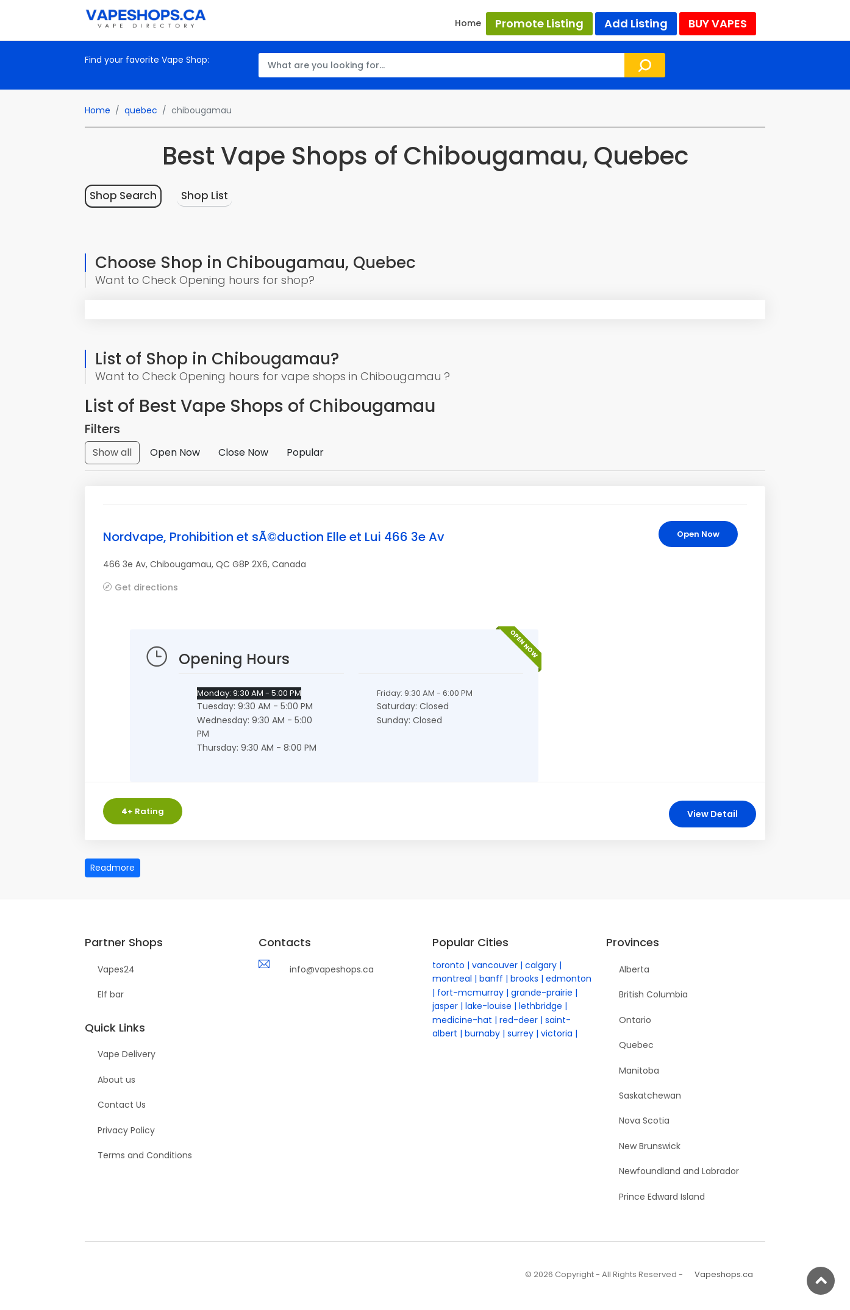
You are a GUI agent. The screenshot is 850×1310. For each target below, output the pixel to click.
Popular (305, 452)
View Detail (712, 814)
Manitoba (639, 1070)
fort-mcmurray (470, 992)
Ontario (635, 1020)
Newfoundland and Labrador (679, 1171)
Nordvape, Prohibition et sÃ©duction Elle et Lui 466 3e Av (274, 536)
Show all (112, 452)
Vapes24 (116, 969)
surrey (520, 1033)
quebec (140, 110)
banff (491, 978)
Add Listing (636, 23)
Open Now (175, 452)
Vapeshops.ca (724, 1274)
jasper (445, 1006)
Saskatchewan (650, 1095)
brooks (524, 978)
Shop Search (123, 195)
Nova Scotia (644, 1120)
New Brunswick (649, 1146)
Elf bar (111, 994)
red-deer (518, 1020)
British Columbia (653, 994)
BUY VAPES (717, 23)
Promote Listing (539, 23)
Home (468, 23)
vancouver (495, 965)
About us (116, 1080)
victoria (557, 1033)
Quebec (636, 1045)
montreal (452, 978)
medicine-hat (462, 1020)
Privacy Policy (126, 1130)
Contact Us (122, 1105)
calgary (541, 965)
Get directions (146, 587)
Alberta (634, 969)
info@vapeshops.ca (332, 969)
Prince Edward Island (662, 1197)
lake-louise (488, 1006)
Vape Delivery (126, 1054)
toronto (448, 965)
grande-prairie (542, 992)
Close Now (243, 452)
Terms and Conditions (145, 1155)
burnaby (482, 1033)
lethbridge (540, 1006)
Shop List (204, 195)
